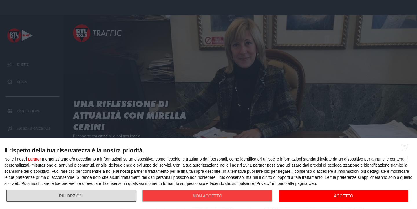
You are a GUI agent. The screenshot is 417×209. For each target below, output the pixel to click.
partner (34, 159)
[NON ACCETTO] (406, 149)
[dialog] (208, 174)
